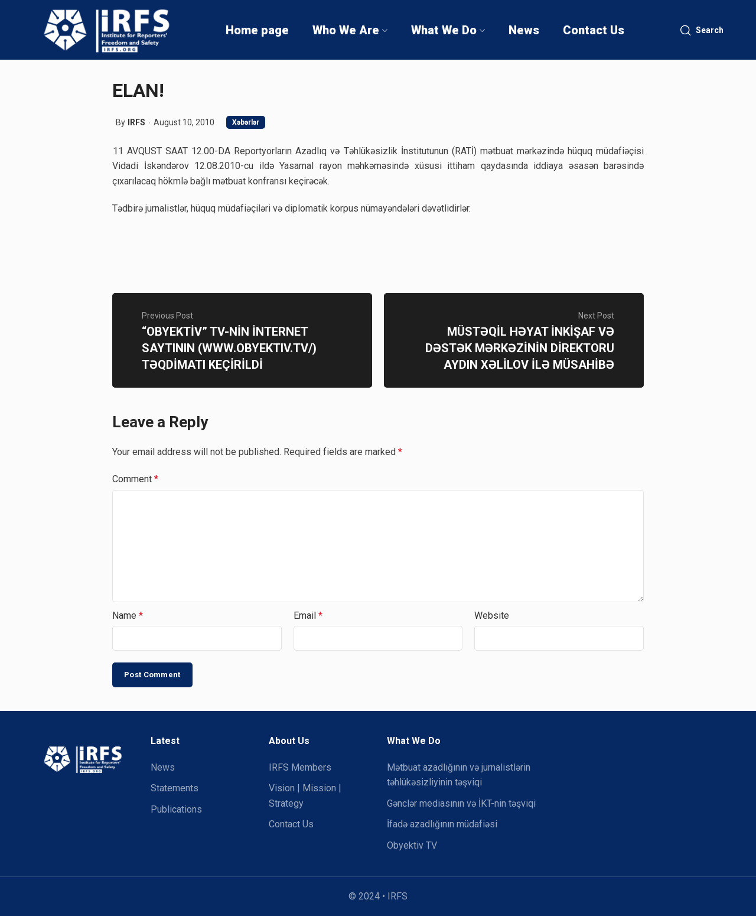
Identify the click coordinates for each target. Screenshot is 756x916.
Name (127, 615)
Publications (176, 809)
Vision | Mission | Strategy (305, 795)
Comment (135, 479)
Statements (174, 788)
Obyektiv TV (412, 845)
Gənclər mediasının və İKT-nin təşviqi (461, 803)
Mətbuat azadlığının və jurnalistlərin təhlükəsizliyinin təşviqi (458, 775)
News (163, 767)
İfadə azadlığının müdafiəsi (442, 824)
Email (308, 615)
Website (491, 615)
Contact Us (291, 824)
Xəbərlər (245, 122)
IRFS (136, 122)
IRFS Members (300, 767)
